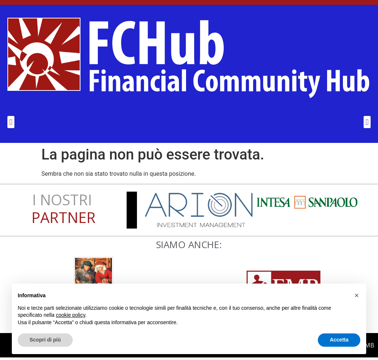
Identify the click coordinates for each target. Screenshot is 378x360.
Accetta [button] (339, 340)
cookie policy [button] (70, 315)
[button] (10, 125)
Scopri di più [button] (45, 340)
